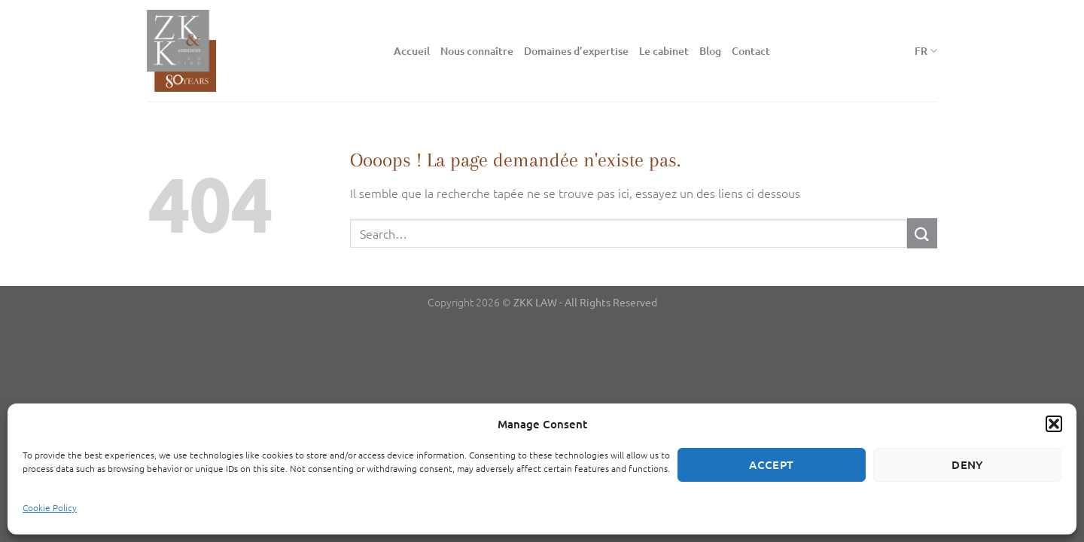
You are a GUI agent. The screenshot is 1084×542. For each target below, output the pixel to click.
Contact (751, 51)
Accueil (412, 51)
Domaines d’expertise (576, 51)
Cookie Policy (50, 507)
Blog (710, 51)
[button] (1053, 423)
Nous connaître (476, 51)
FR (926, 51)
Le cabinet (664, 51)
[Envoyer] (922, 233)
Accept (771, 464)
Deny (967, 464)
